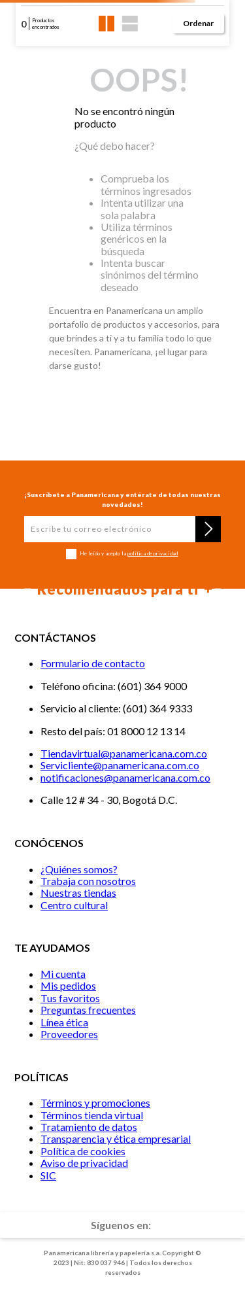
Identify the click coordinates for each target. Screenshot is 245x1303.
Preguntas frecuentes (88, 1009)
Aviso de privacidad (84, 1162)
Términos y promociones (95, 1102)
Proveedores (69, 1034)
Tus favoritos (70, 998)
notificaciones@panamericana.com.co (125, 777)
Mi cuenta (63, 973)
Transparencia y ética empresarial (116, 1138)
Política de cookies (83, 1151)
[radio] (107, 23)
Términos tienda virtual (92, 1115)
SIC (48, 1175)
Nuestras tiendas (78, 892)
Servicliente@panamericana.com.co (120, 765)
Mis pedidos (68, 985)
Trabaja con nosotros (88, 881)
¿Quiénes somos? (79, 869)
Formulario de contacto (93, 663)
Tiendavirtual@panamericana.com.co (124, 753)
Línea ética (64, 1022)
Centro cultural (74, 905)
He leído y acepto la (129, 554)
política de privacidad (152, 553)
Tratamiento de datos (89, 1127)
